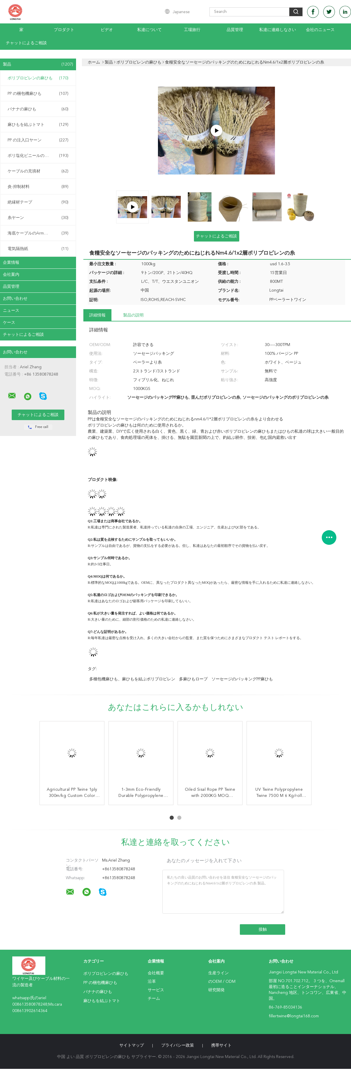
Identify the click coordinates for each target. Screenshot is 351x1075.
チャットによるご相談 (26, 43)
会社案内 (11, 275)
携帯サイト (221, 1045)
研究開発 (216, 990)
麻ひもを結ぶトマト (38, 125)
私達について (149, 30)
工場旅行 (192, 30)
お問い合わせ (15, 299)
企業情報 (11, 263)
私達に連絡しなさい (277, 30)
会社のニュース (320, 30)
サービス (156, 990)
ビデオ (107, 30)
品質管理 (235, 30)
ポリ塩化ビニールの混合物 (38, 156)
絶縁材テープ (38, 202)
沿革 (152, 982)
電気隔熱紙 (38, 249)
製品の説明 (133, 315)
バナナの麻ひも (38, 109)
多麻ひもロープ (193, 679)
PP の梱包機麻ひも (38, 94)
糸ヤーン (38, 218)
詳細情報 (97, 315)
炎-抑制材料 (38, 187)
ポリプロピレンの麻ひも (38, 78)
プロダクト (64, 30)
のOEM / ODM (221, 982)
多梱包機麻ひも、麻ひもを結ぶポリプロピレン (132, 679)
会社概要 (156, 973)
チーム (154, 999)
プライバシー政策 (177, 1045)
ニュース (11, 311)
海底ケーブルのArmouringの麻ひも (39, 233)
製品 (38, 64)
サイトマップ (131, 1045)
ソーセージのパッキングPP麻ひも (242, 679)
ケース (9, 323)
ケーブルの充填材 (38, 171)
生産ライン (218, 973)
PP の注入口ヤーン (38, 140)
